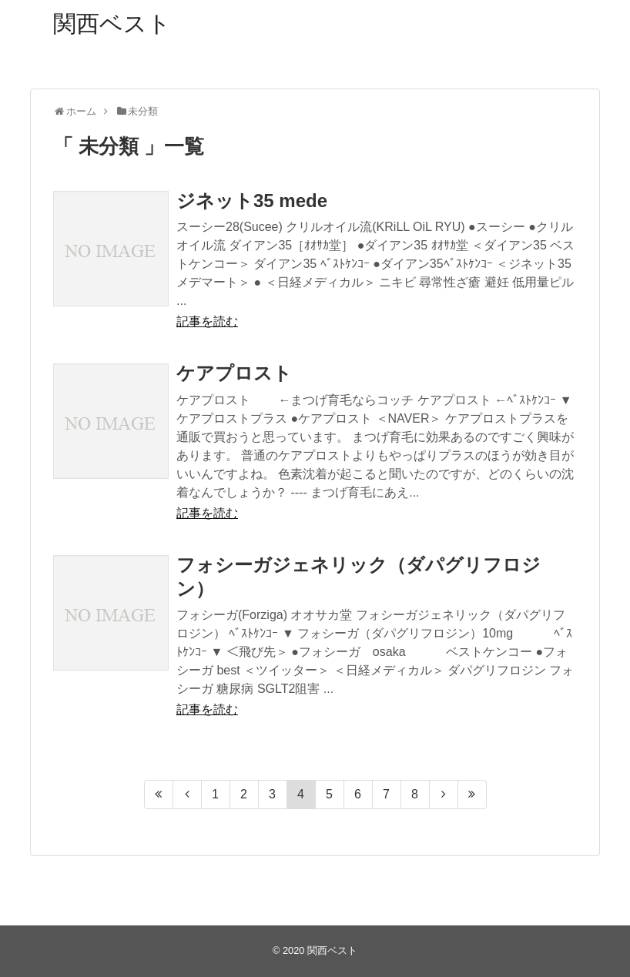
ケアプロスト (234, 373)
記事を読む (207, 321)
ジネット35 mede (251, 200)
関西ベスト (112, 23)
